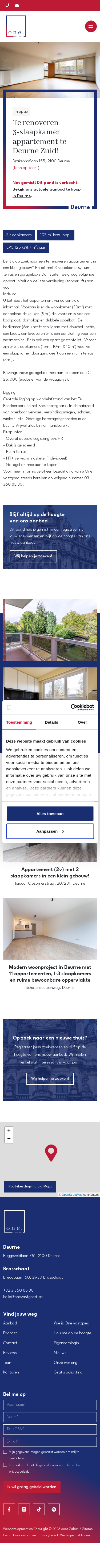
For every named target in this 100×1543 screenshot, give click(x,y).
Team (8, 1363)
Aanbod (10, 1323)
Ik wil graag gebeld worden (31, 1487)
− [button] (9, 1139)
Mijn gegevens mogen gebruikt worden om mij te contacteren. (44, 1455)
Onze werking (65, 1363)
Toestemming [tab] (19, 722)
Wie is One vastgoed (71, 1323)
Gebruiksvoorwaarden (19, 1535)
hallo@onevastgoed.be (23, 1297)
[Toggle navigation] (91, 26)
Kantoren (11, 1372)
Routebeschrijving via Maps (30, 1186)
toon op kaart (26, 168)
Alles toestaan (50, 813)
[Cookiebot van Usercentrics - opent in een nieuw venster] (71, 707)
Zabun (74, 1529)
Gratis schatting (68, 1372)
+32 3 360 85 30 (18, 1290)
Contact (10, 1343)
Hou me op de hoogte (72, 1333)
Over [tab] (82, 722)
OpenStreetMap (72, 1194)
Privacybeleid (48, 1535)
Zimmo (87, 1529)
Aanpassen (50, 831)
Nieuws (60, 1353)
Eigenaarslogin (66, 1343)
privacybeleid (18, 1471)
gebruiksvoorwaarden (55, 1465)
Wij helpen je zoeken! (33, 556)
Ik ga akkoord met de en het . (45, 1468)
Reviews (10, 1353)
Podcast (10, 1333)
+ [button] (9, 1131)
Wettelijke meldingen (75, 1535)
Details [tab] (51, 722)
